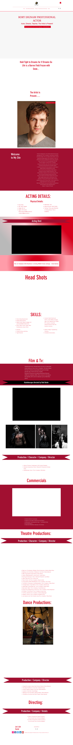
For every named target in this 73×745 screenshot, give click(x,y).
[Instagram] (13, 732)
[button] (60, 2)
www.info (24, 211)
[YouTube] (23, 732)
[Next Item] (65, 436)
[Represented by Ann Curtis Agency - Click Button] (37, 27)
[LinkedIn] (20, 732)
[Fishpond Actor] (50, 103)
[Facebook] (15, 732)
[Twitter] (18, 732)
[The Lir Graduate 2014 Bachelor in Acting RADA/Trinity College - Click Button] (36, 263)
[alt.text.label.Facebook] (58, 8)
